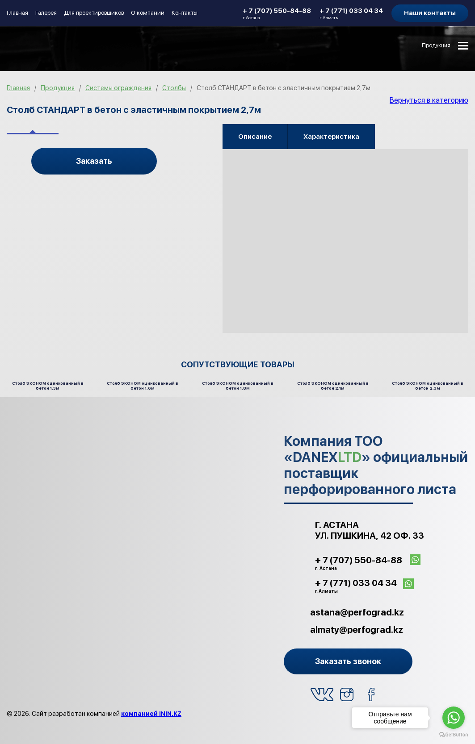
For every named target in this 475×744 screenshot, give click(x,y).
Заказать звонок (348, 661)
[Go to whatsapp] (453, 718)
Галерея (46, 12)
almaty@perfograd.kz (356, 629)
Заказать (94, 161)
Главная (17, 12)
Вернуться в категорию (429, 100)
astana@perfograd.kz (357, 612)
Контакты (185, 12)
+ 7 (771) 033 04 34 (351, 13)
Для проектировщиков (94, 12)
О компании (147, 12)
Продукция (436, 45)
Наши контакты (430, 13)
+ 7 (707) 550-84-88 (277, 13)
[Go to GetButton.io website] (453, 735)
